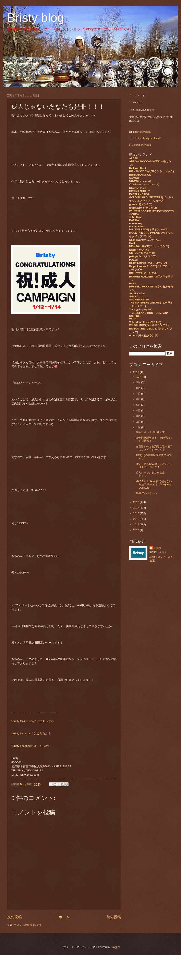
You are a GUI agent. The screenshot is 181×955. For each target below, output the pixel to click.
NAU (132, 243)
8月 (138, 387)
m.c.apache (136, 226)
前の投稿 (113, 917)
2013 (136, 530)
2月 (138, 421)
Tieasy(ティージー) (140, 309)
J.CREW (134, 214)
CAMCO (134, 177)
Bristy (157, 548)
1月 (138, 427)
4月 (138, 410)
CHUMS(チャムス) (140, 180)
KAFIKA (134, 220)
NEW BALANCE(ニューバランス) (149, 246)
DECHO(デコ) (137, 187)
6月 (138, 399)
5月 (138, 404)
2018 (136, 502)
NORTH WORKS (139, 249)
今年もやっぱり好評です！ (151, 432)
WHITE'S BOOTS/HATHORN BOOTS (151, 211)
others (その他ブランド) (143, 335)
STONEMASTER (139, 299)
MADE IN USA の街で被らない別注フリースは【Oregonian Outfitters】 (154, 484)
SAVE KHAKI (137, 293)
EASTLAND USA (139, 194)
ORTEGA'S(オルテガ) (142, 252)
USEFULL (135, 316)
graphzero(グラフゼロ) (143, 207)
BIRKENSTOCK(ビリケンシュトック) (151, 171)
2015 (136, 518)
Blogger (115, 946)
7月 (138, 393)
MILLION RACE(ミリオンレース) (148, 229)
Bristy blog (35, 17)
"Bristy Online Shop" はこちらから (32, 721)
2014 (136, 524)
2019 (136, 372)
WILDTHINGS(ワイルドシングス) (149, 325)
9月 (138, 382)
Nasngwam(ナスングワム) (145, 239)
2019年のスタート (146, 493)
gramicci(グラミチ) (140, 204)
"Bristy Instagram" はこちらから (31, 733)
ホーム (64, 917)
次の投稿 (14, 917)
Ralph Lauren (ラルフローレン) (148, 262)
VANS (132, 319)
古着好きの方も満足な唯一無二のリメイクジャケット (154, 448)
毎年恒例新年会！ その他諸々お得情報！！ (154, 439)
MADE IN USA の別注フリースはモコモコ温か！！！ (154, 465)
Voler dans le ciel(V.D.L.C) (145, 322)
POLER (133, 259)
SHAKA (133, 296)
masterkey (135, 223)
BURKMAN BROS (140, 174)
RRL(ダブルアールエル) (143, 273)
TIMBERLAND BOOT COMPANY (149, 312)
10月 (139, 376)
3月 (138, 415)
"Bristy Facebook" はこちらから (31, 745)
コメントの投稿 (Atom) (27, 925)
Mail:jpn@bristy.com (140, 144)
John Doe (135, 217)
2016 (136, 513)
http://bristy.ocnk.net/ (149, 138)
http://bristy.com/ (142, 131)
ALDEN (133, 158)
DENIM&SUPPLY (139, 191)
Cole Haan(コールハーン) (144, 184)
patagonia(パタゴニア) (142, 256)
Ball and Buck (137, 168)
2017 (136, 507)
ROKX (133, 283)
